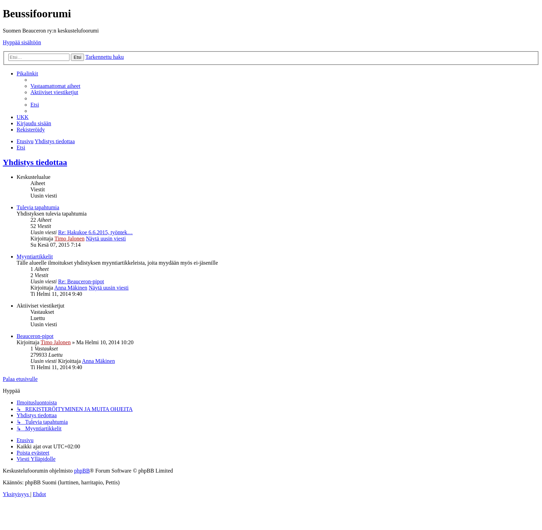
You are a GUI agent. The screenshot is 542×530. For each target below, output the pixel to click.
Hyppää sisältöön (22, 42)
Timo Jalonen (69, 238)
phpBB (82, 471)
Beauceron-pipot (35, 336)
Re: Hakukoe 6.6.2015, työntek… (95, 232)
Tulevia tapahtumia (38, 207)
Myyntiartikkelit (35, 256)
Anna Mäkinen (70, 288)
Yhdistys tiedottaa (35, 162)
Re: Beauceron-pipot (81, 281)
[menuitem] (55, 86)
